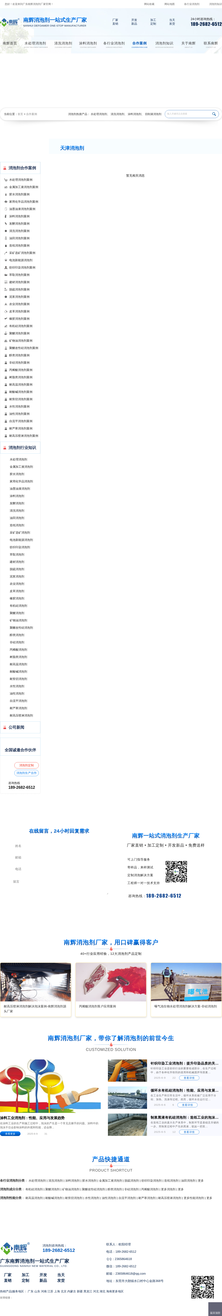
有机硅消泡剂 (18, 605)
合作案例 (31, 114)
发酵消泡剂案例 (19, 223)
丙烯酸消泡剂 (18, 649)
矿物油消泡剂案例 (20, 340)
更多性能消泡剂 (194, 1198)
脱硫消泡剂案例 (19, 289)
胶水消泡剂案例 (19, 194)
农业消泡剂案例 (19, 304)
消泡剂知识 (215, 4)
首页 (20, 114)
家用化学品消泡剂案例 (23, 201)
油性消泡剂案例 (19, 413)
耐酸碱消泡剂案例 (20, 392)
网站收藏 (149, 4)
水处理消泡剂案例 (20, 179)
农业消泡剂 (17, 583)
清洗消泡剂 (117, 114)
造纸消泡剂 (17, 525)
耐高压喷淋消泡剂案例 (23, 435)
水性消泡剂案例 (19, 406)
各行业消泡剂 (191, 4)
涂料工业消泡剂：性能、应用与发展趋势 (32, 1118)
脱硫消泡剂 (17, 569)
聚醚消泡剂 (17, 613)
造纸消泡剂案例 (19, 245)
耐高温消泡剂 (18, 664)
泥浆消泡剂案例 (19, 296)
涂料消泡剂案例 (19, 216)
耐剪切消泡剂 (18, 679)
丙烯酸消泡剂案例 (20, 370)
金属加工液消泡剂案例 (23, 187)
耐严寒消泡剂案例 (20, 428)
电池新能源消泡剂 (20, 260)
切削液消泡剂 (153, 114)
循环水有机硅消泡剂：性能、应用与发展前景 (185, 1090)
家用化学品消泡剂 (21, 481)
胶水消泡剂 (17, 474)
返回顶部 (215, 1312)
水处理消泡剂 (99, 114)
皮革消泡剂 (17, 591)
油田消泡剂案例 (19, 238)
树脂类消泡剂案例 (20, 377)
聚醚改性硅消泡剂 (21, 627)
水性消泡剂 (17, 686)
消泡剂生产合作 (26, 773)
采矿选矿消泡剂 (20, 532)
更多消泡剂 (168, 1189)
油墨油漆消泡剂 (20, 488)
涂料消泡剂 (134, 114)
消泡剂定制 (26, 765)
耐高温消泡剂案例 (20, 384)
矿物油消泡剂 (18, 620)
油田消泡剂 (17, 518)
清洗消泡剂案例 (19, 231)
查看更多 (10, 1133)
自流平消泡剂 (18, 700)
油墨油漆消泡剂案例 (22, 209)
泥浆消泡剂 (17, 576)
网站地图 (169, 4)
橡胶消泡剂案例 (19, 318)
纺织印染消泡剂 (20, 547)
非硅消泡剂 (17, 642)
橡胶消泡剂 (17, 598)
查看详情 (189, 1077)
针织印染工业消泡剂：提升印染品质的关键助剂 (185, 1063)
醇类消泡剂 (17, 635)
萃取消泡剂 (17, 554)
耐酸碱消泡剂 (18, 671)
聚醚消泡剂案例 (19, 333)
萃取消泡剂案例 (19, 274)
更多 (201, 1180)
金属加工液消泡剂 (21, 466)
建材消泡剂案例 (19, 282)
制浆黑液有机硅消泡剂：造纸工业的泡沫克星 (185, 1117)
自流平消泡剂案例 (20, 421)
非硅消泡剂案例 (19, 362)
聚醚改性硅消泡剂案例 (23, 348)
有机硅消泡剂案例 (20, 326)
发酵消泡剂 (17, 503)
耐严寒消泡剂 (18, 708)
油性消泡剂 (17, 693)
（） (130, 1312)
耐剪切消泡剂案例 (20, 399)
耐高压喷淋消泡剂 (21, 715)
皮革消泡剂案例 (19, 311)
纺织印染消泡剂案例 (22, 267)
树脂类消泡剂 (18, 657)
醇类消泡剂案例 (19, 355)
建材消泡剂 (17, 561)
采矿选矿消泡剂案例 (22, 253)
